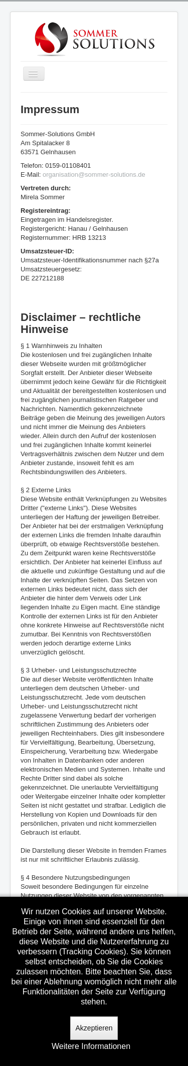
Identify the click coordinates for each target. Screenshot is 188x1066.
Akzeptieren (94, 1028)
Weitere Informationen (91, 1046)
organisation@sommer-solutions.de (94, 174)
